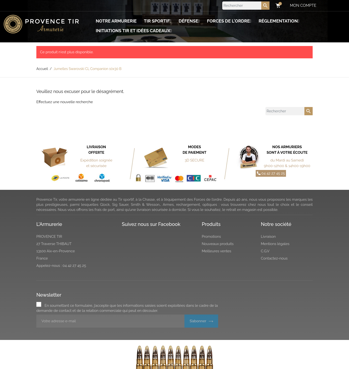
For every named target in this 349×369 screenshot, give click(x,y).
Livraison (268, 236)
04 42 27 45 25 (271, 173)
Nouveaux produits (218, 244)
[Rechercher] (246, 5)
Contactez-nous (274, 258)
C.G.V (265, 251)
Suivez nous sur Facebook (151, 224)
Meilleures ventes (216, 251)
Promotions (211, 236)
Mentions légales (275, 244)
